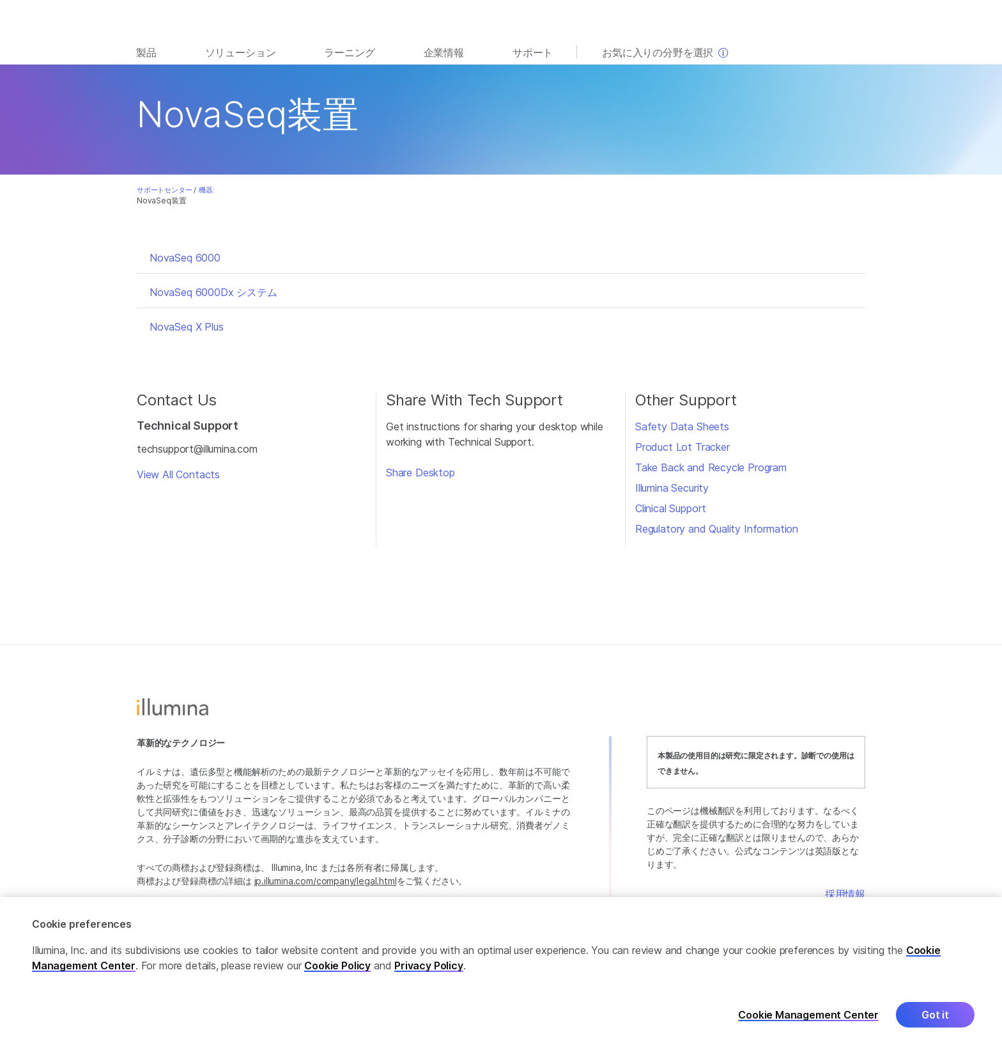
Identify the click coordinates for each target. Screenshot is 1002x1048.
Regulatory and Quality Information (716, 528)
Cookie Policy (337, 973)
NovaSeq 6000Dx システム (213, 292)
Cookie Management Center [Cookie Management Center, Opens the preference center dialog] (808, 1023)
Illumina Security (672, 487)
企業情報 (444, 52)
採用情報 (845, 894)
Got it (935, 1023)
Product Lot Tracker (682, 447)
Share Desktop (420, 472)
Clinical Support (670, 508)
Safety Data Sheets (682, 426)
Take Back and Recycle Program (711, 467)
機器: (206, 189)
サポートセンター (164, 189)
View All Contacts (178, 474)
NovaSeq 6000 (185, 257)
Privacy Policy (428, 973)
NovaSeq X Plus (187, 326)
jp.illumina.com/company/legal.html (325, 880)
